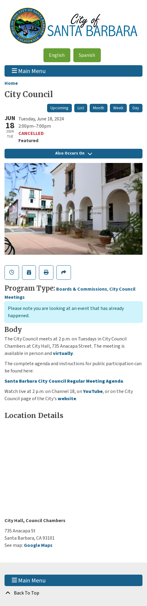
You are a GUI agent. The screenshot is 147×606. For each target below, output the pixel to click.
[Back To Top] (73, 593)
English (57, 55)
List (81, 108)
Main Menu (29, 71)
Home (11, 83)
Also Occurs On (73, 153)
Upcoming (59, 108)
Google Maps (38, 545)
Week (118, 108)
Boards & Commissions (81, 289)
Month (98, 108)
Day (136, 108)
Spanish (87, 55)
